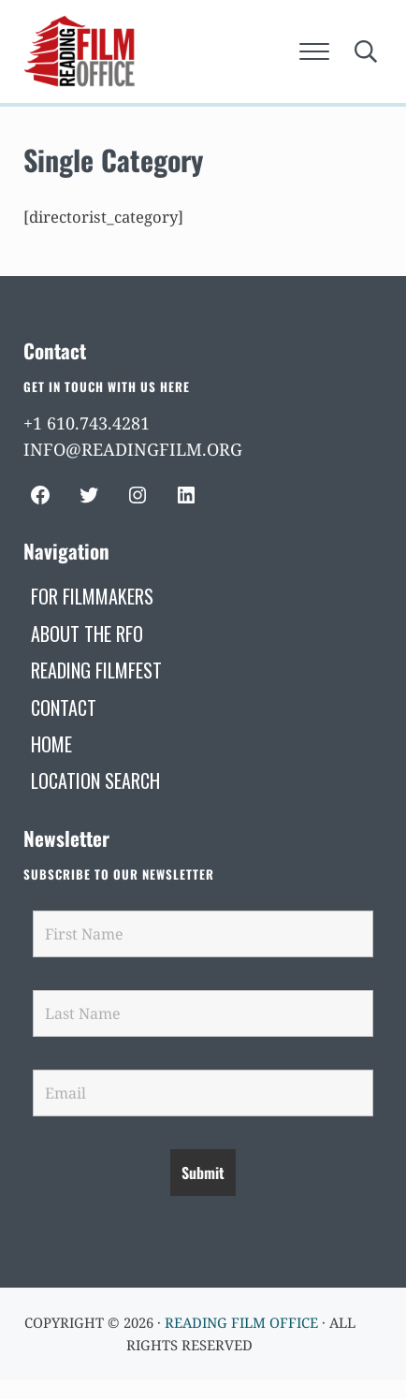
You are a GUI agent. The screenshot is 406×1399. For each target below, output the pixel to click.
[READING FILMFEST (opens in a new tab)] (96, 670)
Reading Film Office (241, 1322)
